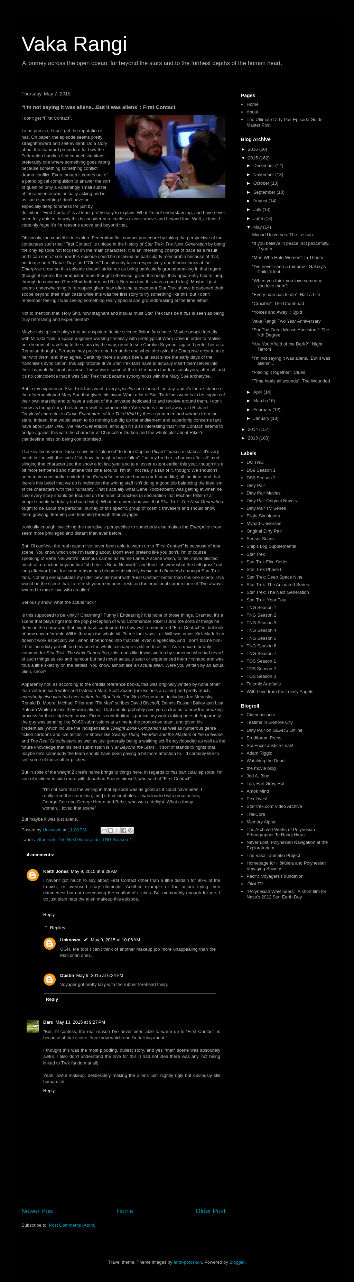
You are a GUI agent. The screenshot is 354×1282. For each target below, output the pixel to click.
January (262, 418)
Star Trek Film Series (267, 561)
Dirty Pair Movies (263, 493)
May (258, 227)
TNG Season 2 (261, 615)
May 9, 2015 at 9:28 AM (94, 871)
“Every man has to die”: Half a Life (286, 294)
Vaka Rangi (74, 43)
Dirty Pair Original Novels (271, 500)
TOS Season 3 (261, 676)
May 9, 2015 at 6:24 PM (99, 975)
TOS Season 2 (261, 668)
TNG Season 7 (261, 653)
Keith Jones (56, 871)
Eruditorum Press (263, 737)
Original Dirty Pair (264, 531)
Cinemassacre (260, 714)
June (258, 218)
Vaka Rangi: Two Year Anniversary (286, 321)
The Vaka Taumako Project (273, 855)
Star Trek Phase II (264, 569)
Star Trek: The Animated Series (277, 584)
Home (125, 1211)
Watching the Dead (265, 760)
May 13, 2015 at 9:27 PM (80, 1022)
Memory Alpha (260, 821)
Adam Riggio (259, 753)
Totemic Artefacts (263, 683)
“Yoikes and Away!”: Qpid (277, 312)
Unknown (70, 939)
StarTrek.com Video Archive (274, 806)
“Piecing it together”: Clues (278, 372)
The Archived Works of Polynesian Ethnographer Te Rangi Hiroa (280, 832)
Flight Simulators (263, 515)
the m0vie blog (261, 768)
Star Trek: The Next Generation (68, 839)
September (265, 192)
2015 (253, 157)
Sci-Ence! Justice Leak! (269, 745)
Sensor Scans (260, 538)
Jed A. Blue (257, 775)
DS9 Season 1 (261, 470)
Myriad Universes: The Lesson (282, 234)
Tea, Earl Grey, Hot (265, 783)
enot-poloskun (188, 1262)
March (260, 400)
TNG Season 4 (117, 839)
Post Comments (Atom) (72, 1225)
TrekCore (255, 814)
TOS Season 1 (261, 661)
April (258, 392)
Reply (49, 914)
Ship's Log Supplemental (271, 546)
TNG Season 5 (261, 638)
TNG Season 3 (261, 622)
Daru (48, 1022)
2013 (253, 438)
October (262, 183)
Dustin (67, 975)
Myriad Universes (263, 523)
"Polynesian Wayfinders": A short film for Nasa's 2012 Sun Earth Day (286, 894)
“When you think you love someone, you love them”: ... (288, 283)
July (258, 209)
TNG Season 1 (261, 607)
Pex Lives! (256, 798)
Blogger (236, 1262)
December (264, 165)
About (252, 111)
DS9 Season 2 (261, 477)
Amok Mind (257, 791)
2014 (253, 429)
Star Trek (255, 554)
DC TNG (255, 462)
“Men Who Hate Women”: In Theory (287, 257)
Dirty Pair (255, 485)
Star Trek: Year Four (266, 599)
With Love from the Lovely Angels (279, 691)
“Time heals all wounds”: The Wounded (291, 381)
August (261, 200)
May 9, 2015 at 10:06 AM (115, 939)
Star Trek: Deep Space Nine (274, 577)
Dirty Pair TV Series (266, 508)
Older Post (210, 1211)
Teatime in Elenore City (269, 722)
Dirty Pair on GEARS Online (274, 730)
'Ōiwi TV (254, 883)
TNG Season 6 (261, 645)
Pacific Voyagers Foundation (275, 876)
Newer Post (37, 1211)
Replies (57, 927)
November (264, 174)
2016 (253, 149)
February (263, 409)
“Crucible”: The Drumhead (278, 303)
